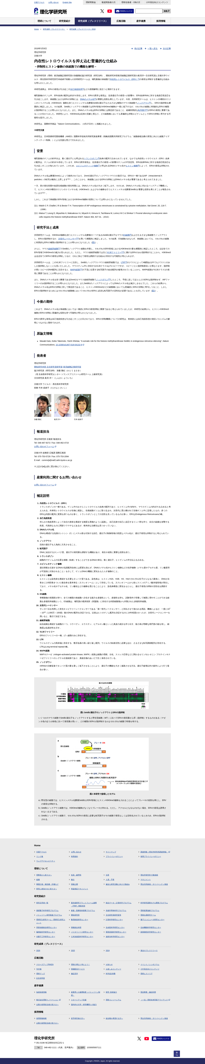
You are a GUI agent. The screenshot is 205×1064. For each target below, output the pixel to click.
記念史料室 (40, 978)
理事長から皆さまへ (44, 875)
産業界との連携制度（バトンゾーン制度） (85, 993)
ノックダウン (103, 279)
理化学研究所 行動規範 (149, 875)
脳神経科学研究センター (45, 932)
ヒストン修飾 (132, 166)
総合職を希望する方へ (114, 1018)
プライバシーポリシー (114, 856)
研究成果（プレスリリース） (54, 29)
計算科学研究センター (114, 920)
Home (36, 29)
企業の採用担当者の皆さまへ (47, 1005)
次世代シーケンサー (68, 239)
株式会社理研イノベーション (48, 1000)
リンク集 (39, 856)
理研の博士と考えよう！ (80, 965)
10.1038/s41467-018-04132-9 (70, 345)
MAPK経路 (76, 269)
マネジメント (146, 880)
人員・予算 (110, 880)
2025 (73, 951)
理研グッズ (40, 974)
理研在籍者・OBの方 (130, 2)
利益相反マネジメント (79, 889)
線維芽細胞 (54, 249)
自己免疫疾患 (77, 89)
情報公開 (74, 884)
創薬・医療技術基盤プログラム (83, 911)
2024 (108, 951)
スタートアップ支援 (78, 1000)
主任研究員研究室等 (113, 915)
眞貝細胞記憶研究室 (72, 367)
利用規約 (74, 856)
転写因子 (143, 110)
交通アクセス (39, 2)
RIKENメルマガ (126, 11)
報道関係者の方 (109, 2)
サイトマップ (111, 852)
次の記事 (167, 48)
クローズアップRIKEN (45, 965)
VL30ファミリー (115, 252)
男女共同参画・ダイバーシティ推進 (154, 884)
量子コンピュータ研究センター (152, 920)
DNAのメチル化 (88, 99)
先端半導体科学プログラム (116, 911)
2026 (38, 951)
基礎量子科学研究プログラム (47, 911)
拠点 (72, 880)
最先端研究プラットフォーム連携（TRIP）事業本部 (84, 904)
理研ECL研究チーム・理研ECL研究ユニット (50, 921)
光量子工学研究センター (45, 937)
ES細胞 (127, 235)
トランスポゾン (92, 158)
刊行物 (38, 969)
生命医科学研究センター (115, 927)
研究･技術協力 (111, 992)
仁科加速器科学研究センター (82, 937)
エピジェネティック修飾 (88, 166)
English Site (67, 2)
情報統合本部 (76, 927)
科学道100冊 (110, 974)
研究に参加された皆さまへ (46, 889)
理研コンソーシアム (113, 1000)
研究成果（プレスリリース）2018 (82, 29)
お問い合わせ (53, 2)
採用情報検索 (41, 1018)
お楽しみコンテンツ (113, 969)
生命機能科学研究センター (151, 927)
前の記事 (138, 48)
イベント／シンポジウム (150, 965)
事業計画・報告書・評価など (47, 884)
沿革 (107, 875)
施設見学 (74, 974)
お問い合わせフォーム (45, 446)
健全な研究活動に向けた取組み (118, 884)
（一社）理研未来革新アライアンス (155, 1000)
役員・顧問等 (76, 875)
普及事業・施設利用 (148, 992)
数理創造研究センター (79, 920)
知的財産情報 (41, 992)
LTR (124, 262)
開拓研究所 (75, 915)
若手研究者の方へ (78, 1018)
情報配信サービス (78, 969)
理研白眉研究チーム (148, 915)
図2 (153, 291)
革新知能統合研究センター (46, 927)
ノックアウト (144, 103)
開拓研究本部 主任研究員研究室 (48, 367)
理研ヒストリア (146, 974)
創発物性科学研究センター (151, 932)
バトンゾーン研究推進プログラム (49, 915)
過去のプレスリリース (149, 951)
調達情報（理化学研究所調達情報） (155, 852)
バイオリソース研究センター (82, 932)
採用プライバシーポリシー (151, 856)
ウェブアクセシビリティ (45, 861)
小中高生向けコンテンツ (157, 2)
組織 (38, 880)
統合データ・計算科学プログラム (118, 903)
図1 (93, 242)
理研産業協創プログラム (150, 911)
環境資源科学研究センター (116, 932)
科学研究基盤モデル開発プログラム (154, 903)
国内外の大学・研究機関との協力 (84, 1005)
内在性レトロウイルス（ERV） (125, 79)
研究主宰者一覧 (42, 903)
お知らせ (109, 965)
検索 (165, 11)
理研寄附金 (91, 2)
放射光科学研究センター (115, 937)
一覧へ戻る (153, 48)
